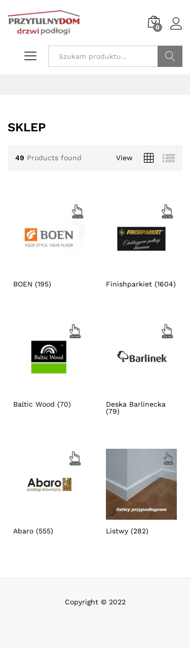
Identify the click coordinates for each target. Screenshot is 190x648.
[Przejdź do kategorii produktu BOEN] (49, 245)
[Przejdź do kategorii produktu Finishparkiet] (141, 245)
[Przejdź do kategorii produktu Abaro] (49, 492)
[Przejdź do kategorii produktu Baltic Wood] (49, 364)
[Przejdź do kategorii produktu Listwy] (141, 492)
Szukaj (170, 56)
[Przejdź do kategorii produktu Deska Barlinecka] (141, 368)
